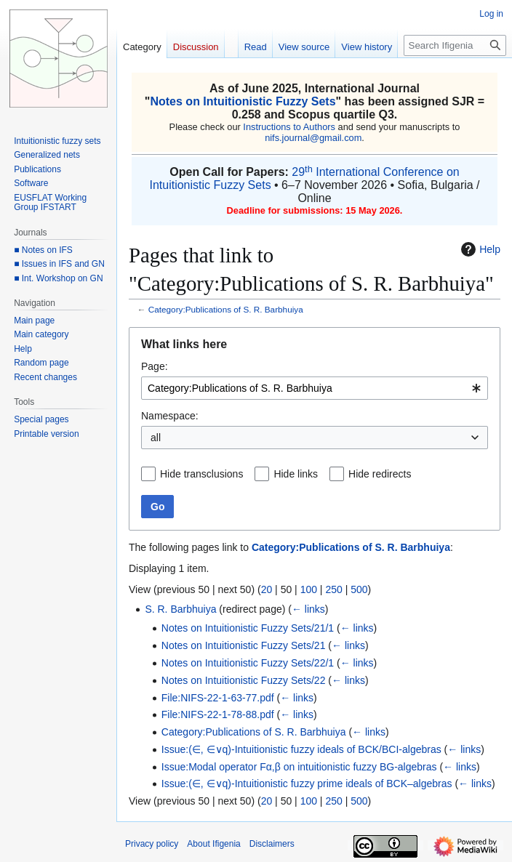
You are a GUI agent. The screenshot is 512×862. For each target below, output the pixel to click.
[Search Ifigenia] (455, 45)
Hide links (295, 474)
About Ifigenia (213, 844)
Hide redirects (379, 474)
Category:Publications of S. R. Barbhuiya (225, 309)
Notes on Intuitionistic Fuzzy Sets (242, 101)
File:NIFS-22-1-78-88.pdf (217, 714)
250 (333, 589)
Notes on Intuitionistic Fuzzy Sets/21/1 (247, 628)
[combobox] (314, 388)
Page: (154, 366)
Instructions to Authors (289, 126)
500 (359, 589)
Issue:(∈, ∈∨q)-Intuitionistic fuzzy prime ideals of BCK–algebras (306, 783)
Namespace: (170, 416)
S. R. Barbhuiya (180, 609)
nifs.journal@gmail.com (313, 137)
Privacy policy (151, 844)
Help (478, 249)
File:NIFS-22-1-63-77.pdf (217, 698)
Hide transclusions (201, 474)
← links (308, 609)
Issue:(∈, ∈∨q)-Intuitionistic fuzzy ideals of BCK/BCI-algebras (301, 749)
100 (308, 589)
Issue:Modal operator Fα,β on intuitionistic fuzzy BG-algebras (299, 767)
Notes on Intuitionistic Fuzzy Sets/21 (243, 645)
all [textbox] (156, 437)
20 (267, 589)
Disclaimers (272, 844)
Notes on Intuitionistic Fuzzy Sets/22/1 (247, 663)
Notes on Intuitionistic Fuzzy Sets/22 (243, 680)
